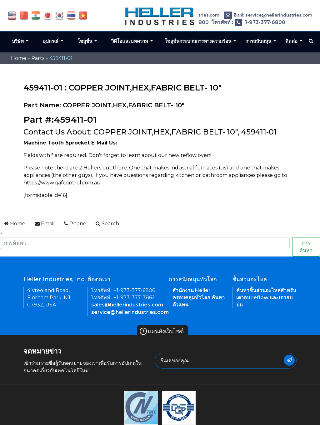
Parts (37, 58)
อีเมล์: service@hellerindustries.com (268, 14)
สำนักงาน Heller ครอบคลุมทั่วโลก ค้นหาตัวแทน (198, 297)
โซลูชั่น (85, 41)
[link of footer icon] (141, 407)
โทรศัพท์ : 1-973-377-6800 (248, 22)
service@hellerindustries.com (130, 312)
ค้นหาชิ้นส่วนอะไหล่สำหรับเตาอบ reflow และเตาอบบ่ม (266, 297)
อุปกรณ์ (51, 41)
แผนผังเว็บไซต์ (162, 331)
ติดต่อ (292, 41)
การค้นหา (305, 246)
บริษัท (18, 41)
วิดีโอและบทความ (130, 41)
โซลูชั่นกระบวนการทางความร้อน (198, 41)
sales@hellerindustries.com (127, 305)
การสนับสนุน (258, 41)
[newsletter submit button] (289, 360)
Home (18, 58)
